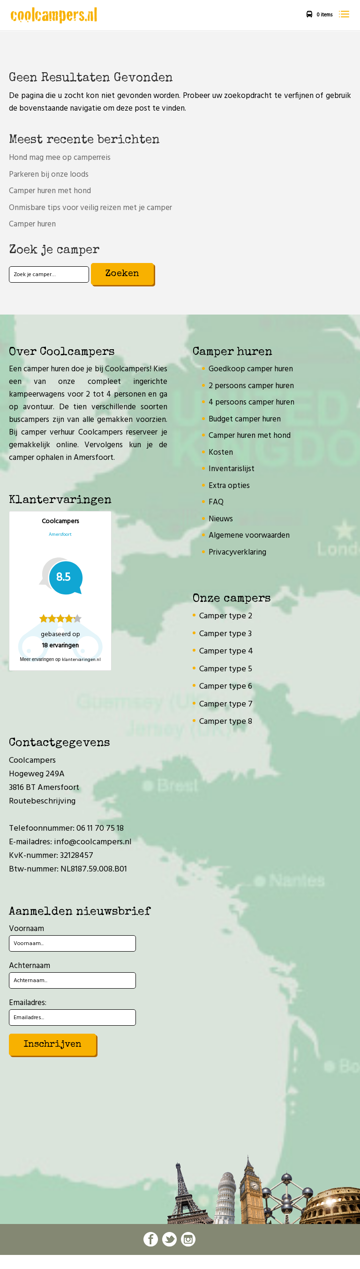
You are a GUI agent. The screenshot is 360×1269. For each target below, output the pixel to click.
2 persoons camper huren (251, 386)
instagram (188, 1239)
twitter (169, 1239)
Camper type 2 (225, 616)
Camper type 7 (226, 704)
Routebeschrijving (42, 801)
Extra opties (229, 486)
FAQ (216, 502)
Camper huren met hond (50, 191)
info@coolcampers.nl (93, 842)
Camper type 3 (225, 634)
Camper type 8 (225, 721)
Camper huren (32, 224)
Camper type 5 (225, 669)
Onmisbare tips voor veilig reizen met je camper (90, 208)
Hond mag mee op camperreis (60, 157)
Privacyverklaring (237, 552)
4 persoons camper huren (251, 402)
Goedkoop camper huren (251, 369)
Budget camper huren (245, 419)
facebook (150, 1239)
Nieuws (221, 519)
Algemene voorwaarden (249, 535)
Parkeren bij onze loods (49, 174)
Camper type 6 (225, 686)
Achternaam (29, 966)
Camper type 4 (226, 651)
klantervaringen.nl (81, 659)
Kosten (221, 452)
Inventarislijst (232, 469)
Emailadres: (27, 1003)
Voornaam (26, 929)
